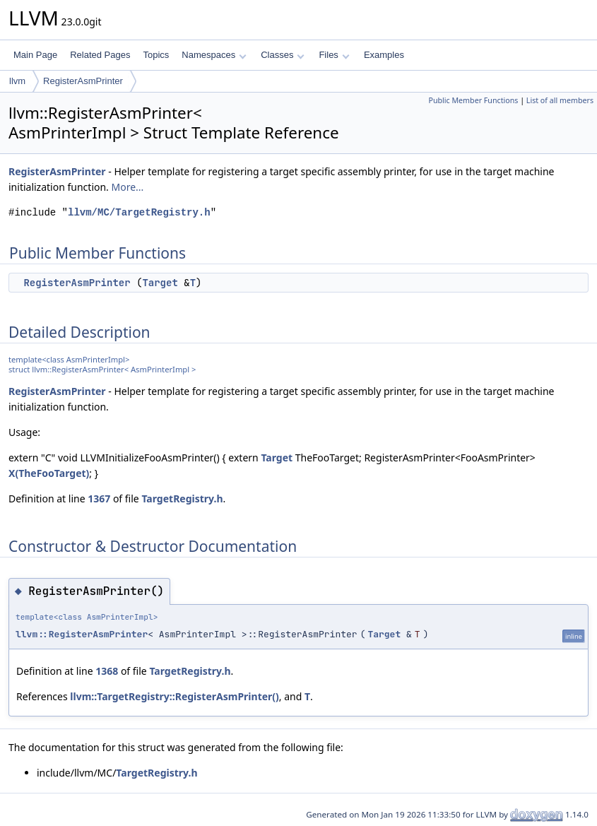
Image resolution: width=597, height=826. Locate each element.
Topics (156, 54)
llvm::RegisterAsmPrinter (82, 634)
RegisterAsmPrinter (83, 81)
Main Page (35, 54)
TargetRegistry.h (182, 498)
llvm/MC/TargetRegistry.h (139, 212)
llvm (17, 81)
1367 (99, 498)
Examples (384, 54)
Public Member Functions (473, 100)
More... (128, 187)
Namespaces (214, 54)
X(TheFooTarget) (48, 473)
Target (159, 282)
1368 (106, 671)
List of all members (559, 100)
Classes (283, 54)
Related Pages (100, 54)
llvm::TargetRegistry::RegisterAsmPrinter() (174, 696)
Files (334, 54)
